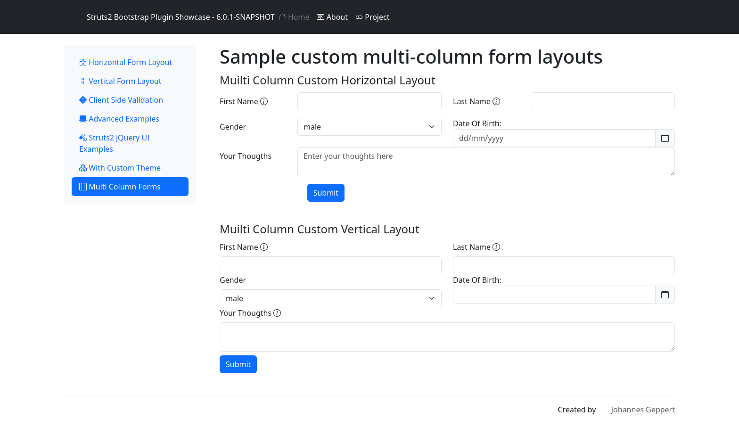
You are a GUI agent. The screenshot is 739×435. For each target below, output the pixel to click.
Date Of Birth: (477, 123)
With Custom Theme (120, 168)
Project (372, 17)
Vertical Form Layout (120, 81)
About (332, 17)
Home (294, 17)
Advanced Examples (119, 119)
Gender (233, 127)
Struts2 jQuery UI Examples (114, 143)
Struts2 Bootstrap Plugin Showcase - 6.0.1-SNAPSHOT (169, 17)
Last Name (476, 101)
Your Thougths (245, 156)
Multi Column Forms (120, 186)
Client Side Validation (121, 100)
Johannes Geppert (636, 409)
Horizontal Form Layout (125, 62)
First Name (244, 101)
